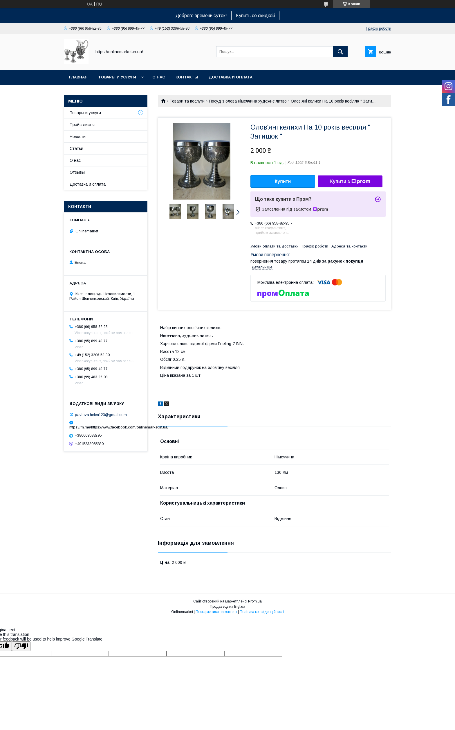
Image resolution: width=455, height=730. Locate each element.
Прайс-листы (82, 124)
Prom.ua (255, 601)
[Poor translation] (21, 646)
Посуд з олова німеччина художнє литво (248, 101)
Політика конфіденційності (262, 612)
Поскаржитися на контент (216, 612)
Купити (283, 181)
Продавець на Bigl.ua (227, 607)
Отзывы (77, 172)
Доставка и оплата (230, 77)
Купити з (350, 181)
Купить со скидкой (255, 15)
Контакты (187, 77)
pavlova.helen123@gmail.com (101, 414)
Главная (78, 77)
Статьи (76, 148)
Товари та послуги (187, 101)
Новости (78, 136)
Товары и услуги (117, 77)
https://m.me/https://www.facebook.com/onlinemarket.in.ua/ (105, 427)
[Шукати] (340, 51)
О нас (158, 77)
